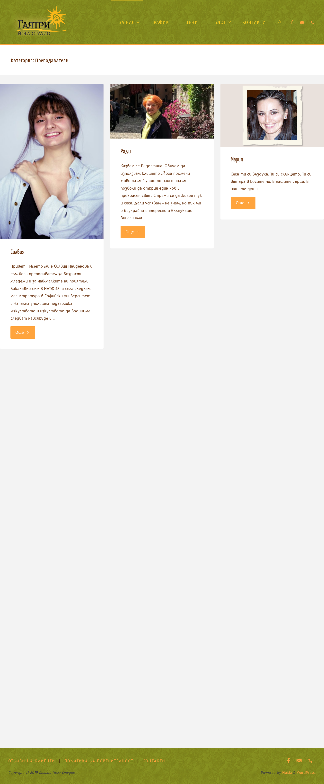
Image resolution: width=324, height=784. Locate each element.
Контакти (154, 761)
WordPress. (306, 772)
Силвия (17, 252)
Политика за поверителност (98, 761)
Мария (237, 160)
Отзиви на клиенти (31, 761)
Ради (126, 152)
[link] (280, 22)
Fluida (286, 772)
